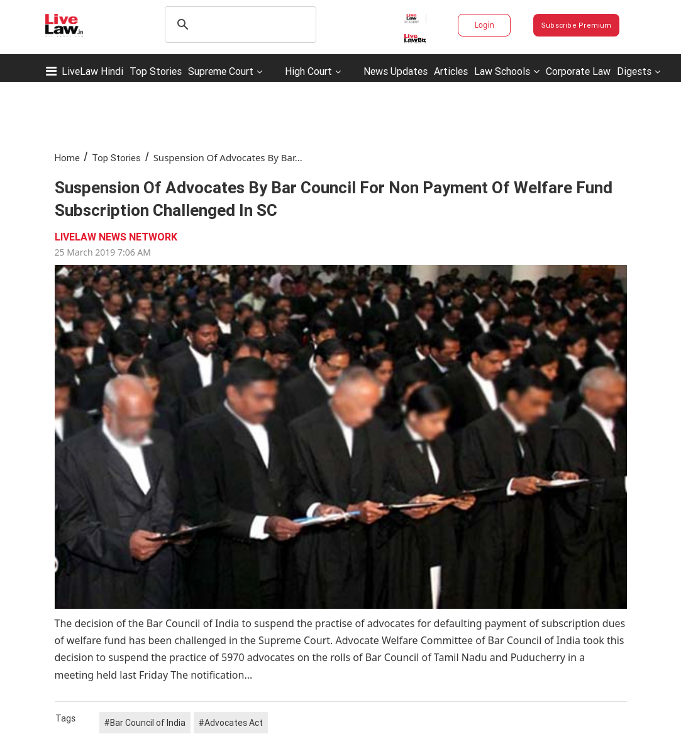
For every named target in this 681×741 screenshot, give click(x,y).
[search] (239, 24)
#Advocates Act (231, 722)
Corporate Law (578, 71)
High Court (308, 71)
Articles (451, 71)
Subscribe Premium (576, 25)
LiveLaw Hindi (92, 71)
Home (67, 158)
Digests (634, 71)
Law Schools (507, 71)
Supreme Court (220, 71)
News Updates (395, 71)
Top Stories (156, 71)
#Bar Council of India (144, 722)
